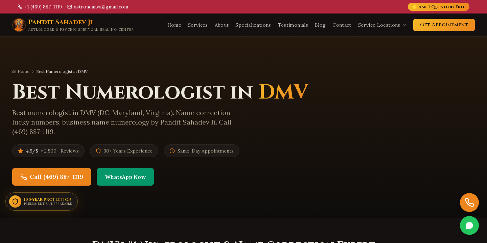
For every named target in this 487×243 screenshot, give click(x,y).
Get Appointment (444, 25)
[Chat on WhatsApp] (469, 225)
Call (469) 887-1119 (51, 177)
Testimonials (293, 25)
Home (174, 25)
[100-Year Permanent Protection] (41, 201)
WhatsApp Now (125, 177)
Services (198, 25)
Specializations (253, 25)
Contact (341, 25)
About (222, 25)
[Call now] (469, 202)
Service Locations (382, 25)
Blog (320, 25)
